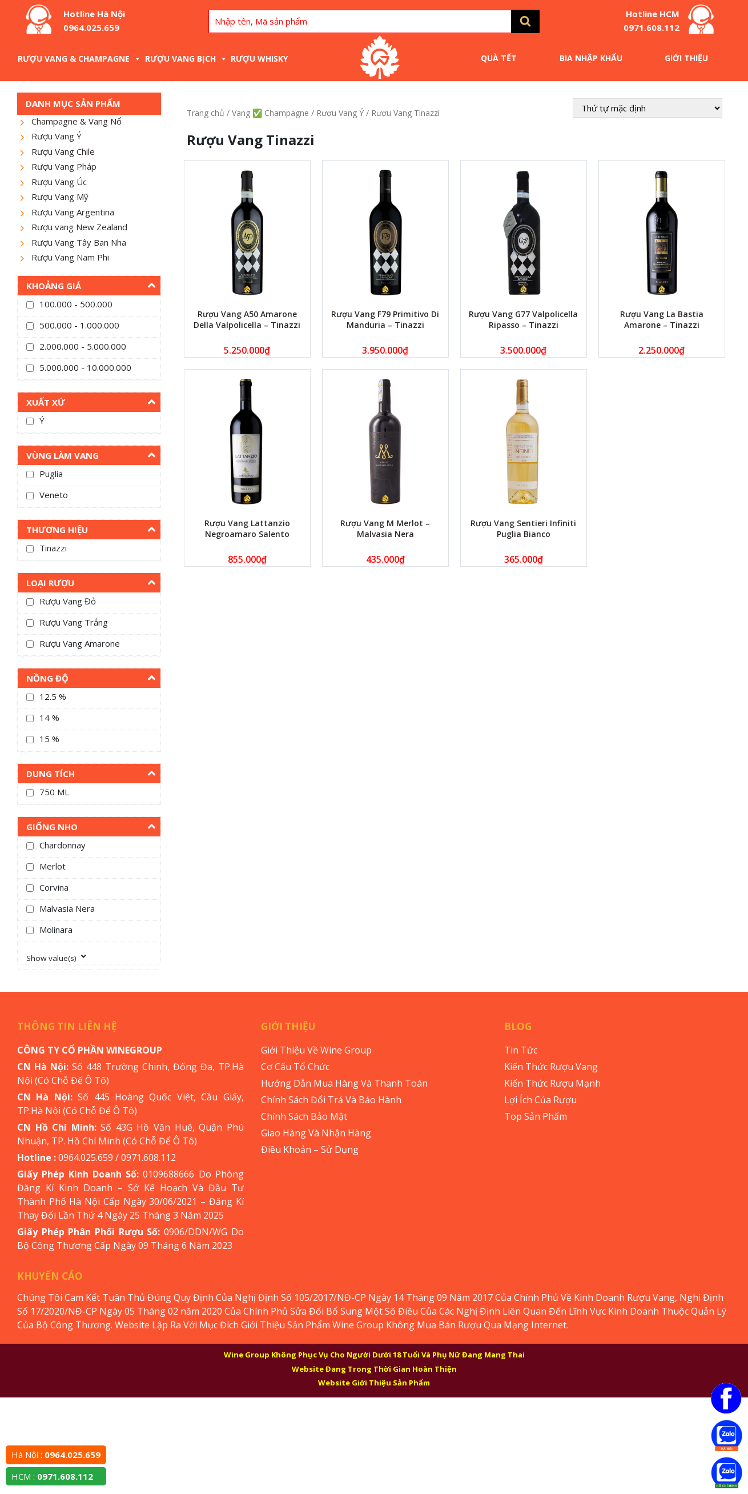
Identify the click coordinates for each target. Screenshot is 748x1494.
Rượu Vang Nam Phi (70, 257)
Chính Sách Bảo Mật (304, 1116)
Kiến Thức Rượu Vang (551, 1066)
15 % (49, 738)
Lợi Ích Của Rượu (540, 1100)
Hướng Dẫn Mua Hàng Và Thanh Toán (344, 1083)
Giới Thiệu (686, 58)
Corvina (54, 887)
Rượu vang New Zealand (79, 227)
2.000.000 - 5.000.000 (82, 346)
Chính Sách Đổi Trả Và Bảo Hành (331, 1100)
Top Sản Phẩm (535, 1116)
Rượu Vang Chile (63, 151)
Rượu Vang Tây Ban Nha (78, 242)
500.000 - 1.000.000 (79, 325)
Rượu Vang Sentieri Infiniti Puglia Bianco (523, 528)
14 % (49, 717)
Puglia (51, 473)
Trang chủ (205, 112)
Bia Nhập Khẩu (591, 58)
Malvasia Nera (67, 908)
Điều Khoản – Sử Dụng (310, 1149)
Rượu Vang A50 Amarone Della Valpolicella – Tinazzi (247, 319)
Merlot (52, 866)
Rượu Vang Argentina (72, 212)
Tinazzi (53, 548)
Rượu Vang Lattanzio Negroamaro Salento (247, 528)
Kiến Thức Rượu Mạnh (552, 1083)
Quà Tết (499, 58)
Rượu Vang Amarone (79, 643)
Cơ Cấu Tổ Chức (295, 1066)
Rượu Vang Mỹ (60, 196)
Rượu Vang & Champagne (79, 58)
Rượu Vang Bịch (186, 58)
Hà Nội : (55, 1454)
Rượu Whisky (259, 58)
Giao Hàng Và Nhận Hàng (316, 1133)
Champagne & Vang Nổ (76, 121)
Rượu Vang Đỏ (67, 601)
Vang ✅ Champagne (270, 112)
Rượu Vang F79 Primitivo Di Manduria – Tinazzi (385, 319)
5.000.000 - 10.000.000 (85, 367)
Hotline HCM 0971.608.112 (651, 20)
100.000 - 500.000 (75, 304)
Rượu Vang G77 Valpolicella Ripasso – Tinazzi (523, 319)
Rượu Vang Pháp (63, 166)
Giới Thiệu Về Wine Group (316, 1050)
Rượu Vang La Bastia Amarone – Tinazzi (661, 319)
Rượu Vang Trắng (73, 622)
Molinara (56, 929)
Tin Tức (520, 1050)
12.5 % (52, 696)
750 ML (54, 792)
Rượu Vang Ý (56, 136)
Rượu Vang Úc (59, 181)
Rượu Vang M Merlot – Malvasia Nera (385, 528)
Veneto (53, 494)
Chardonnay (62, 845)
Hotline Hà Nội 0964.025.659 (94, 20)
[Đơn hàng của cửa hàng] (647, 108)
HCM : (52, 1476)
